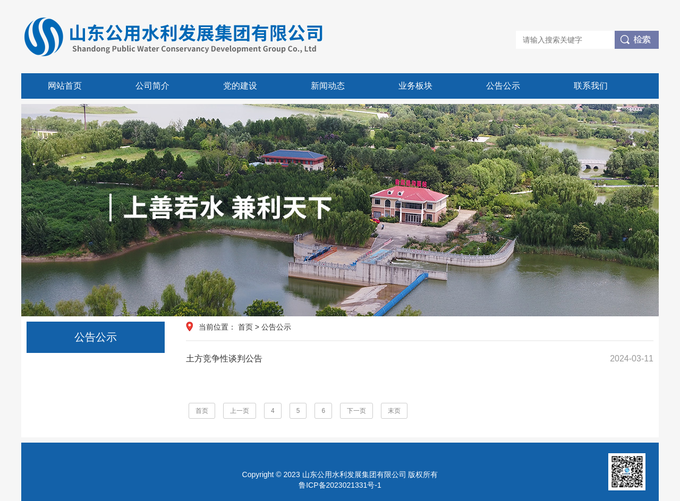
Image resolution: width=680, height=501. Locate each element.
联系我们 (591, 85)
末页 (394, 410)
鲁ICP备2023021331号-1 (340, 485)
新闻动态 (328, 85)
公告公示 (503, 85)
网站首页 (65, 85)
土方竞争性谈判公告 (419, 358)
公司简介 (152, 85)
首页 (245, 327)
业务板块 (415, 85)
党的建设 (240, 85)
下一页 (356, 410)
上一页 (239, 410)
